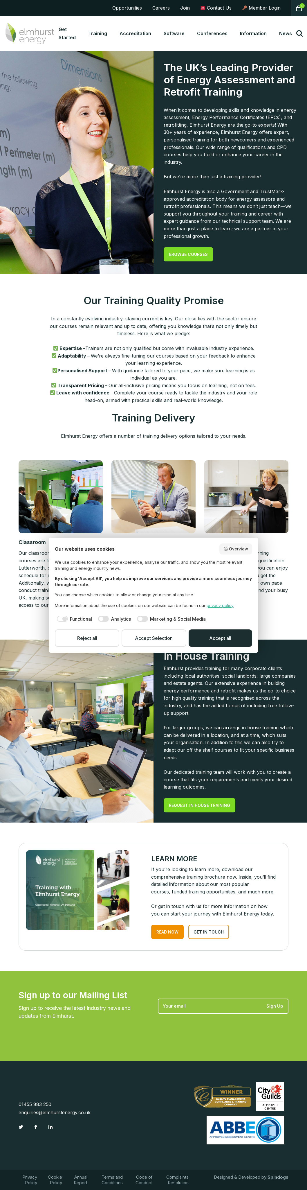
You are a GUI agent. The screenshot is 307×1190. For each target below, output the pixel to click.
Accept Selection (154, 638)
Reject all (87, 638)
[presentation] (202, 1028)
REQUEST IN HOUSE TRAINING (199, 805)
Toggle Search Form (299, 33)
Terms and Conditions (112, 1179)
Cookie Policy (55, 1179)
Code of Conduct (144, 1179)
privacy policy (220, 605)
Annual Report (80, 1179)
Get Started (67, 33)
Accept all (220, 638)
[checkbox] (73, 618)
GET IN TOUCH (209, 931)
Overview (235, 549)
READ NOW (167, 931)
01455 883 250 (35, 1104)
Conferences (212, 33)
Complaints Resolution (177, 1179)
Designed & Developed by (251, 1177)
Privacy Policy (29, 1179)
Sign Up (274, 1006)
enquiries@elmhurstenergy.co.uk (55, 1112)
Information (253, 33)
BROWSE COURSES (188, 254)
